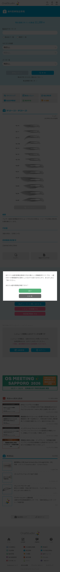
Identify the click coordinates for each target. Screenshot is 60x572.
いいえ (30, 296)
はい (30, 291)
